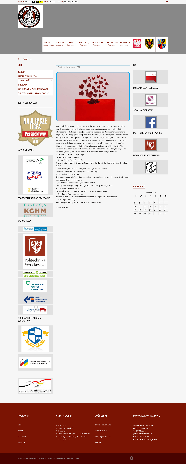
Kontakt (98, 443)
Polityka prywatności (103, 437)
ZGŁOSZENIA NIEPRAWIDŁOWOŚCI (33, 93)
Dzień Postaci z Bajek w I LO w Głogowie (74, 434)
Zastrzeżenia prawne (103, 425)
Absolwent (22, 437)
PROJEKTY (35, 84)
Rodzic (20, 431)
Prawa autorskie (101, 431)
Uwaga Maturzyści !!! (65, 428)
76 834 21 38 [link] (144, 436)
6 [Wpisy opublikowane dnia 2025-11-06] (149, 203)
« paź (135, 217)
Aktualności (27, 59)
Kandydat (21, 443)
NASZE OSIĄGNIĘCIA (35, 76)
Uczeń (20, 425)
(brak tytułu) (62, 425)
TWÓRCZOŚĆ (35, 80)
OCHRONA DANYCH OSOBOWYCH (33, 89)
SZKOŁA (35, 72)
